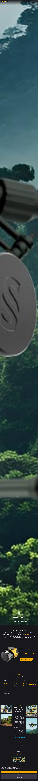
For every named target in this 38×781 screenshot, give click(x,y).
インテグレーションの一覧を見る (20, 737)
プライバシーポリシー (19, 779)
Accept (19, 772)
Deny (19, 774)
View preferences (19, 777)
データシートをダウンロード (26, 659)
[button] (36, 763)
